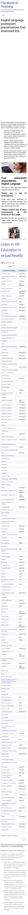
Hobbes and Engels (6, 484)
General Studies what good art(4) (9, 450)
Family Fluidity (4, 431)
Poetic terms (4, 622)
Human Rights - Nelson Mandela (9, 479)
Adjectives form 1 (5, 291)
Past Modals (4, 603)
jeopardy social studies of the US (9, 534)
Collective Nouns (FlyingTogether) (9, 346)
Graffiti (3, 453)
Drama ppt (3, 390)
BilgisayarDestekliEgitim (7, 322)
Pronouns (3, 666)
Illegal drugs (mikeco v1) (7, 510)
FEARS (3, 434)
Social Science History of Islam (9, 751)
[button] (17, 271)
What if (3, 816)
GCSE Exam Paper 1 (6, 587)
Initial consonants (5, 512)
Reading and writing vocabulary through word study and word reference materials (8, 681)
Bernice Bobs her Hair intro (7, 319)
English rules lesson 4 (6, 408)
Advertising (4, 298)
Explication (4, 397)
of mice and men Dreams (7, 584)
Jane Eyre (3, 531)
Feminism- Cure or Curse (7, 436)
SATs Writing (4, 723)
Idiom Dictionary (5, 507)
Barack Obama (5, 313)
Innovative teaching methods (8, 518)
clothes (3, 344)
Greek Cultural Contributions (8, 455)
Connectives (4, 355)
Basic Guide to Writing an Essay (9, 316)
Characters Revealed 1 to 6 (7, 338)
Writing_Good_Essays (6, 808)
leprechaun (4, 537)
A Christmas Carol (5, 273)
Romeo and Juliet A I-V (7, 703)
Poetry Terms (4, 634)
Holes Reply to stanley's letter (8, 495)
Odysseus (3, 574)
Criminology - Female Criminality (9, 364)
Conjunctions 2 (5, 367)
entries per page (10, 262)
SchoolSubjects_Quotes (7, 733)
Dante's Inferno (5, 375)
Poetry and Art (4, 625)
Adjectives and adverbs (7, 288)
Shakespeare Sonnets (6, 745)
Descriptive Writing (5, 378)
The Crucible (4, 767)
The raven (3, 789)
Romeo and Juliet (5, 708)
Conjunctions (4, 352)
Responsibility (4, 694)
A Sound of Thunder (6, 281)
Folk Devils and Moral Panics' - (8, 444)
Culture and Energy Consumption (9, 327)
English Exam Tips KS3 (6, 400)
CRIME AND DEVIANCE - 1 (7, 361)
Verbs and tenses (5, 813)
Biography (3, 325)
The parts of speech (6, 786)
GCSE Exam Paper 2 (6, 590)
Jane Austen (4, 529)
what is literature (5, 543)
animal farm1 (4, 310)
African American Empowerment (9, 301)
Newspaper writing (5, 568)
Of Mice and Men (5, 565)
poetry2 (3, 640)
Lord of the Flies (5, 526)
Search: (10, 266)
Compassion (4, 349)
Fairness (3, 425)
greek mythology (5, 476)
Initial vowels (4, 515)
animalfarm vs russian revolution (9, 307)
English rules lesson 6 (6, 413)
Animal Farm (4, 304)
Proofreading (4, 642)
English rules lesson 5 (6, 410)
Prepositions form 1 (6, 651)
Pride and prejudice (6, 663)
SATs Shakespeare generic (7, 720)
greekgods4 (4, 473)
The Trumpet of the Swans (7, 797)
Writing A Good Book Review (8, 824)
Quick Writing (4, 670)
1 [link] (23, 839)
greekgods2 (4, 467)
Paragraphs (4, 597)
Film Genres (4, 422)
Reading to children (6, 685)
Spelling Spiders (5, 753)
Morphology (4, 562)
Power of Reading (5, 648)
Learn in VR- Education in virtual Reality (12, 250)
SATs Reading (4, 714)
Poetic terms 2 (5, 619)
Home (3, 15)
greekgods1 (4, 464)
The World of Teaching (9, 4)
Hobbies (3, 487)
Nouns (2, 571)
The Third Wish (5, 794)
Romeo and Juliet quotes (7, 706)
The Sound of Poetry (6, 791)
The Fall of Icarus (5, 770)
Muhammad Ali (5, 553)
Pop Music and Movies (6, 645)
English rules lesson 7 (6, 416)
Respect (3, 691)
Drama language (5, 387)
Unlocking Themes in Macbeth (8, 810)
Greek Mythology (5, 458)
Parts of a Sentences (6, 600)
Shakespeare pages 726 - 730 (8, 742)
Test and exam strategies (7, 759)
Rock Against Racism (6, 700)
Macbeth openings (5, 556)
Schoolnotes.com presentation (8, 730)
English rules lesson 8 (6, 419)
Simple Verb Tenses (6, 748)
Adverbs (3, 284)
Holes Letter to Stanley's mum (8, 490)
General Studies (5, 447)
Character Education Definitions (9, 335)
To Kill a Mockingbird (6, 800)
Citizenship (4, 341)
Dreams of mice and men (7, 372)
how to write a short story (7, 499)
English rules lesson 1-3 (7, 405)
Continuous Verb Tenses (7, 358)
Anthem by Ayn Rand (6, 296)
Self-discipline (4, 736)
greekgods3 (4, 470)
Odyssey (3, 576)
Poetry (3, 637)
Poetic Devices (5, 616)
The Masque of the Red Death (8, 783)
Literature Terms (5, 540)
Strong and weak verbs (6, 711)
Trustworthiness (5, 756)
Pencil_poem (4, 606)
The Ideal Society (5, 773)
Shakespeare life (5, 739)
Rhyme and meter (5, 697)
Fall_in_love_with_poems (7, 428)
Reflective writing (5, 688)
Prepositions (4, 654)
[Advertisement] (14, 49)
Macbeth (3, 559)
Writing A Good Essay (6, 827)
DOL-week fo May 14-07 (7, 381)
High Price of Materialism (7, 482)
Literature (3, 546)
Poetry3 (3, 612)
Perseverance (4, 609)
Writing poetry (4, 829)
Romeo (3, 673)
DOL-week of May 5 (6, 384)
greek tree (3, 461)
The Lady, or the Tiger (6, 780)
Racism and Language (6, 676)
